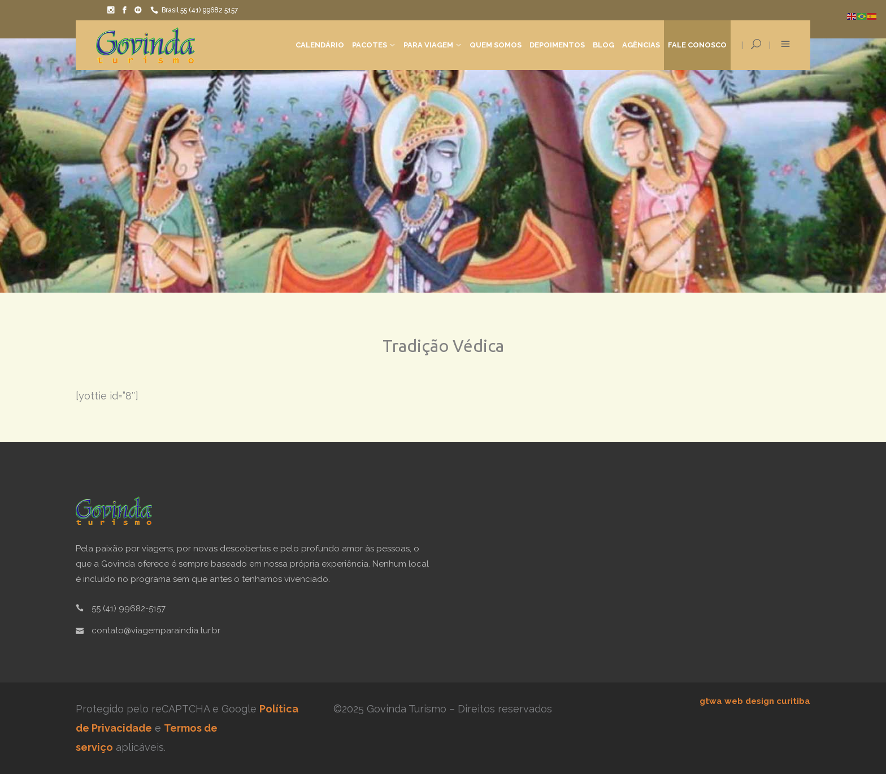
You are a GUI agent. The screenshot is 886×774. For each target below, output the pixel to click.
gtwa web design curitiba (755, 701)
